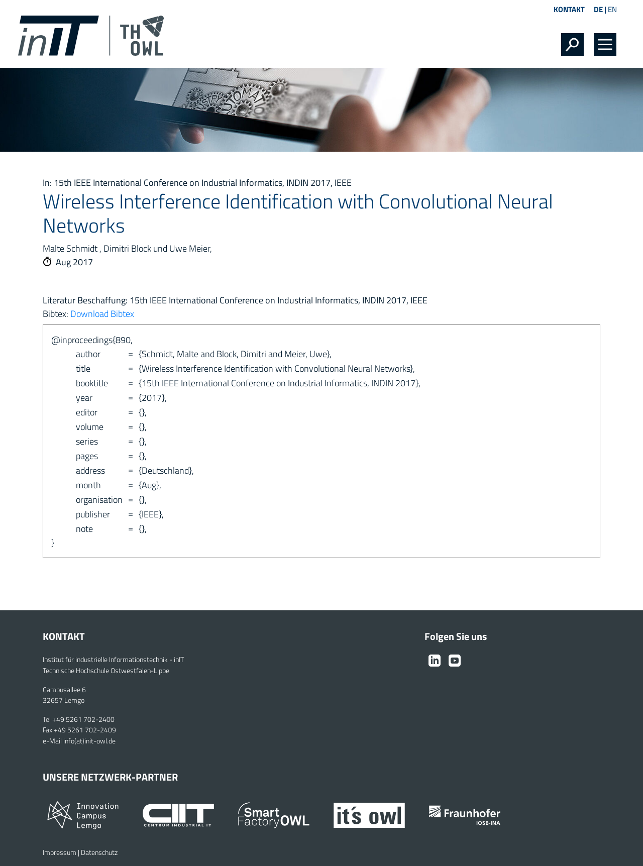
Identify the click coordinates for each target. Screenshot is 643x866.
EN (612, 9)
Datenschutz (99, 852)
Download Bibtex (102, 313)
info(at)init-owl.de (89, 740)
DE (598, 9)
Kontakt (569, 9)
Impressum (59, 852)
